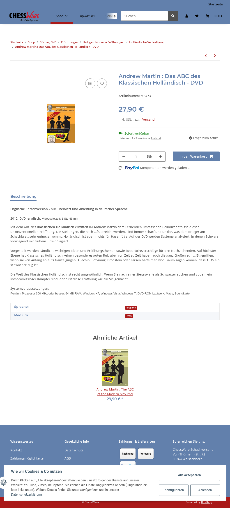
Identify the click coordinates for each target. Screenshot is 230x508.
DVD (129, 316)
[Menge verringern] (124, 156)
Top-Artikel (86, 16)
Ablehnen (205, 490)
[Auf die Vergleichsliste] (90, 83)
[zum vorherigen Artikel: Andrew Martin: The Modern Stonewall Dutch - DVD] (205, 55)
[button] (187, 16)
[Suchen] (144, 16)
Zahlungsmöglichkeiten (28, 458)
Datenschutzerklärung (26, 494)
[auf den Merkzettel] (102, 83)
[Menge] (136, 156)
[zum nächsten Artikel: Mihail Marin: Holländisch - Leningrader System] (215, 55)
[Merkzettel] (197, 16)
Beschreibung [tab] (23, 196)
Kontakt (16, 450)
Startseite (215, 4)
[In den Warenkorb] (14, 70)
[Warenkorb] (214, 16)
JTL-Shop (206, 502)
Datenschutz (73, 450)
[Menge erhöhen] (160, 156)
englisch (131, 307)
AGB (67, 458)
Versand (148, 119)
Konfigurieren (174, 490)
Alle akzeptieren (189, 475)
